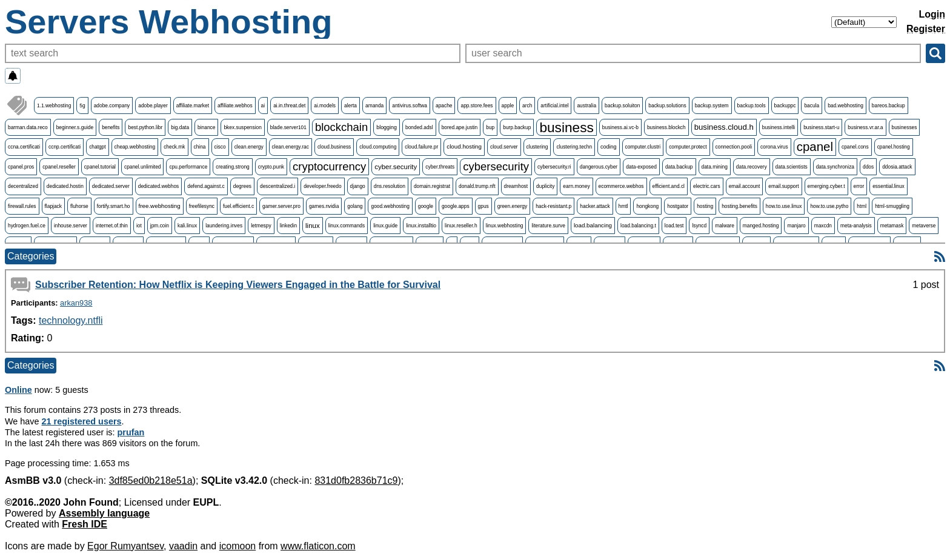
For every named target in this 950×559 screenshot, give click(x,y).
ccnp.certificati (64, 147)
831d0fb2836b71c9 (355, 480)
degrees (242, 186)
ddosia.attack (897, 167)
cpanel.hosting (893, 147)
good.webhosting (390, 206)
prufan (131, 432)
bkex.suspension (242, 127)
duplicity (545, 186)
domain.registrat (432, 186)
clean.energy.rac (290, 147)
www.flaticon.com (318, 546)
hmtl (623, 206)
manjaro (796, 226)
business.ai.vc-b (620, 127)
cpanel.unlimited (142, 167)
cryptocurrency (329, 166)
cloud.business (334, 147)
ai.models (325, 105)
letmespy (261, 226)
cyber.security (395, 166)
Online (18, 390)
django (357, 186)
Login (931, 14)
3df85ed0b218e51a (151, 480)
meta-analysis (856, 226)
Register (925, 29)
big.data (180, 127)
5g (82, 105)
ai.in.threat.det (289, 105)
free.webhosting (160, 206)
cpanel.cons (855, 147)
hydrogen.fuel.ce (26, 226)
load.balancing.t (638, 226)
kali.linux (187, 226)
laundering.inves (223, 226)
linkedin (288, 226)
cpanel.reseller (58, 167)
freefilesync (201, 206)
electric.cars (706, 186)
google (425, 206)
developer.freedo (322, 186)
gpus (483, 206)
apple (508, 105)
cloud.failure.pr (421, 147)
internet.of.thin (112, 226)
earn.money (576, 186)
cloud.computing (377, 147)
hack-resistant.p (553, 206)
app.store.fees (476, 105)
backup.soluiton (622, 105)
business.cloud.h (724, 127)
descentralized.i (277, 186)
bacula (811, 105)
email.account (744, 186)
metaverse (923, 226)
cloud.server (504, 147)
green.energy (512, 206)
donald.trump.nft (477, 186)
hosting (705, 206)
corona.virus (774, 147)
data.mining (715, 167)
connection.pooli (734, 147)
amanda (374, 105)
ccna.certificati (24, 147)
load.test (674, 226)
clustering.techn (574, 147)
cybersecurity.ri (554, 167)
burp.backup (517, 127)
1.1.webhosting (54, 105)
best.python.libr (145, 127)
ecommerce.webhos (621, 186)
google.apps (456, 206)
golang (354, 206)
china (200, 147)
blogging (386, 127)
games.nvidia (324, 206)
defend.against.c (205, 186)
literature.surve (548, 226)
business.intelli (778, 127)
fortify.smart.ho (113, 206)
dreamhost (516, 186)
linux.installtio (421, 226)
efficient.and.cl (669, 186)
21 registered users (82, 421)
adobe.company (112, 105)
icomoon (237, 546)
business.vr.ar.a (865, 127)
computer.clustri (643, 147)
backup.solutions (667, 105)
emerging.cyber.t (826, 186)
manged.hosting (761, 226)
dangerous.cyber (598, 167)
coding (608, 147)
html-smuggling (892, 206)
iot (139, 226)
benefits (110, 127)
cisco (220, 147)
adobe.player (152, 105)
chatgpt (97, 147)
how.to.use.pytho (829, 206)
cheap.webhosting (135, 147)
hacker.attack (595, 206)
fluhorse (79, 206)
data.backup (679, 167)
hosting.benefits (739, 206)
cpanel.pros (21, 167)
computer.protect (687, 147)
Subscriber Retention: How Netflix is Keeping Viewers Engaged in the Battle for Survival (237, 285)
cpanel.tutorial (100, 167)
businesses (904, 127)
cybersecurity (496, 166)
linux (312, 225)
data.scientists (792, 167)
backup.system (712, 105)
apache (444, 105)
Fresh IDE (84, 524)
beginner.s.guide (74, 127)
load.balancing (593, 225)
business (566, 127)
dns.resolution (389, 186)
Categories (30, 256)
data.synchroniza (835, 167)
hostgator (677, 206)
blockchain (341, 127)
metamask (892, 226)
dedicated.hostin (65, 186)
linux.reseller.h (461, 226)
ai (263, 105)
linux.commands (346, 226)
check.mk (174, 147)
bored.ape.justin (460, 127)
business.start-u (821, 127)
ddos (868, 167)
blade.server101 (288, 127)
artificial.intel (554, 105)
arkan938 (76, 302)
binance (206, 127)
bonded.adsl (419, 127)
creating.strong (232, 167)
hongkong (647, 206)
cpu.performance (188, 167)
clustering (537, 147)
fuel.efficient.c (238, 206)
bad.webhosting (845, 105)
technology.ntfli (71, 320)
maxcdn (823, 226)
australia (586, 105)
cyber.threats (439, 167)
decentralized (23, 186)
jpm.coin (159, 226)
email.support (783, 186)
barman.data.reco (28, 127)
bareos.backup (888, 105)
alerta (350, 105)
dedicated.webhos (158, 186)
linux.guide (385, 226)
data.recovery (751, 167)
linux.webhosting (504, 226)
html (861, 206)
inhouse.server (70, 226)
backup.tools (751, 105)
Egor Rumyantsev (125, 546)
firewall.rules (22, 206)
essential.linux (888, 186)
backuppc (785, 105)
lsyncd (699, 226)
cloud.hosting (464, 146)
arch (527, 105)
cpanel (815, 146)
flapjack (53, 206)
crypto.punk (271, 167)
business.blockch (666, 127)
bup (490, 127)
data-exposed (641, 167)
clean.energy (249, 147)
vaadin (183, 546)
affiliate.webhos (235, 105)
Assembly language (104, 513)
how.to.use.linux (784, 206)
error (859, 186)
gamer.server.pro (281, 206)
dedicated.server (111, 186)
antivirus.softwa (409, 105)
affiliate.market (192, 105)
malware (724, 226)
